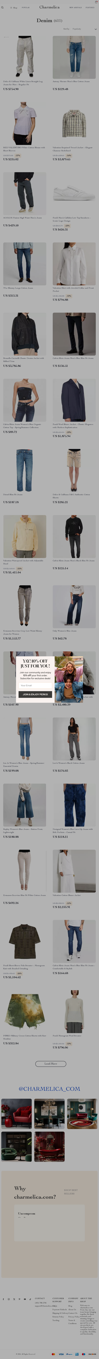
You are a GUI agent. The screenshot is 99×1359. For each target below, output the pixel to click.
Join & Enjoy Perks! (35, 694)
